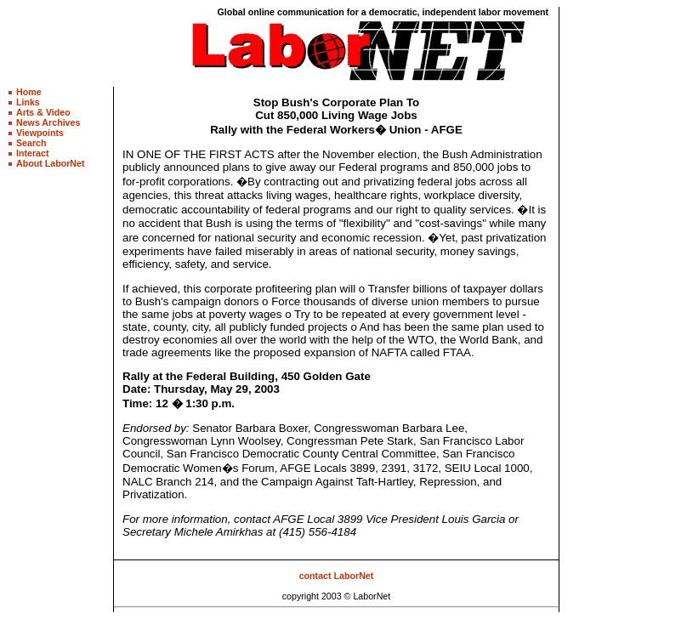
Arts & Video (43, 112)
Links (28, 102)
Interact (32, 153)
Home (29, 92)
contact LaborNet (336, 576)
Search (31, 143)
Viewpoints (40, 133)
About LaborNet (50, 163)
